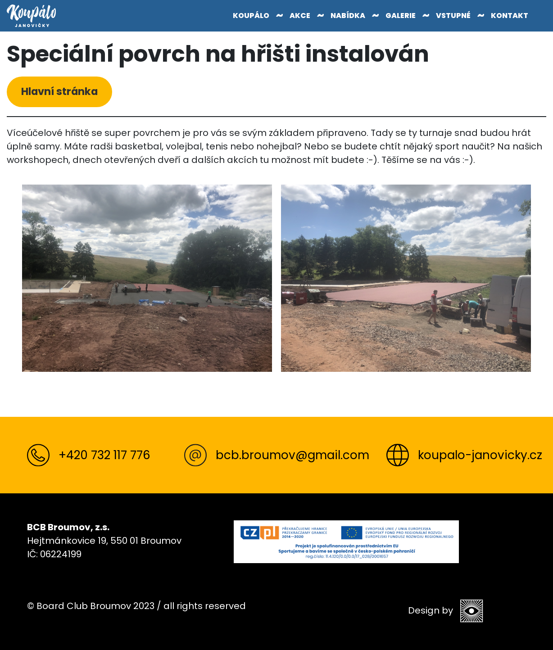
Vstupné (453, 15)
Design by (445, 611)
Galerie (400, 15)
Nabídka (348, 15)
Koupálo (251, 15)
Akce (300, 15)
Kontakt (509, 15)
